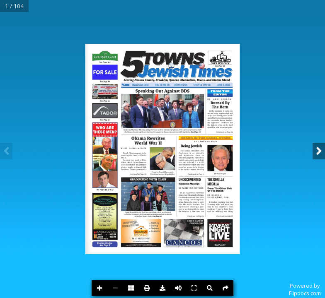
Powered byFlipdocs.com (305, 289)
